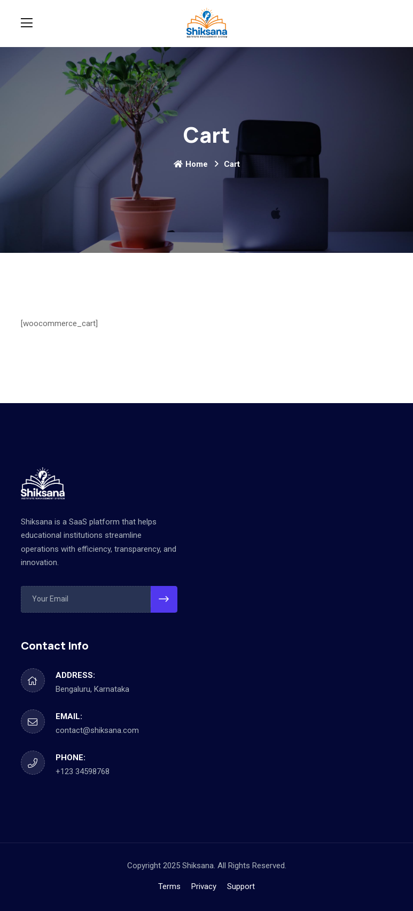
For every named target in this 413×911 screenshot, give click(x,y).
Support (241, 886)
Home (191, 164)
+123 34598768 (83, 771)
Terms (169, 886)
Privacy (203, 886)
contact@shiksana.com (97, 730)
